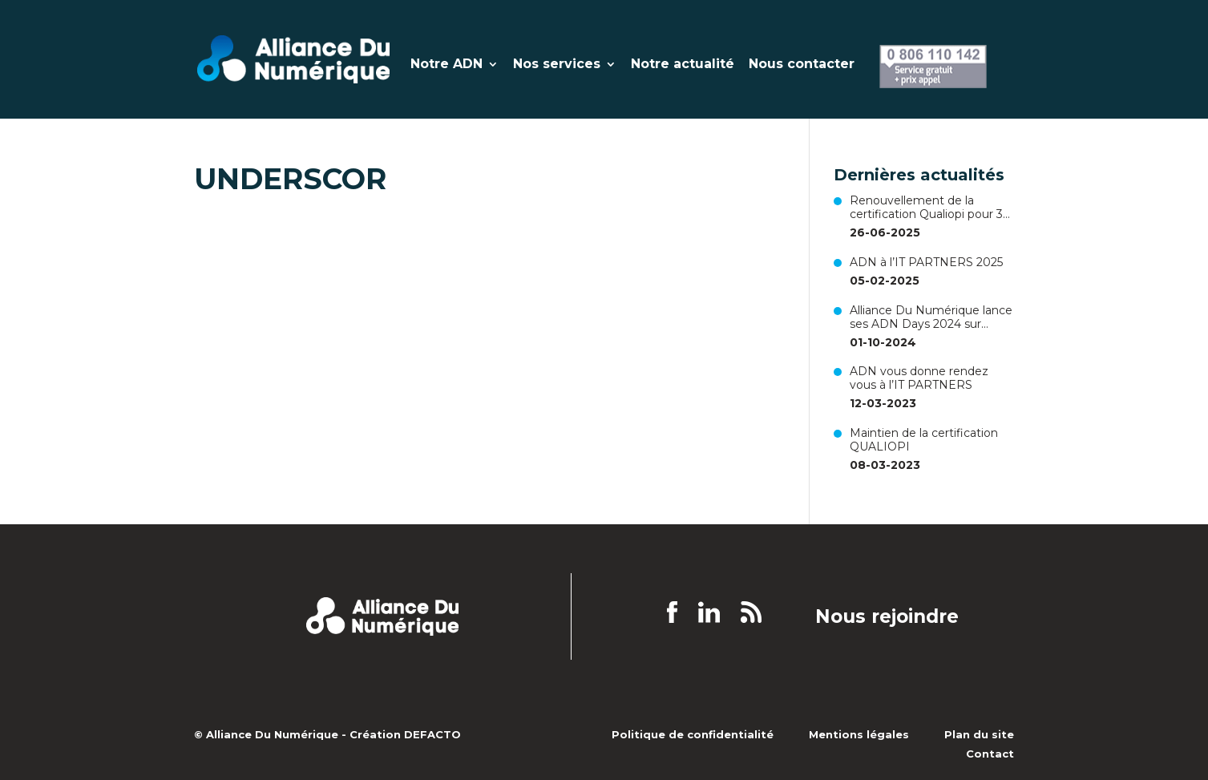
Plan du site (979, 734)
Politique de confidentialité (693, 734)
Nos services (556, 65)
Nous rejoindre (887, 617)
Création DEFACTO (405, 734)
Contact (990, 753)
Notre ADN (446, 65)
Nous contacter (801, 65)
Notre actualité (682, 65)
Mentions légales (859, 734)
